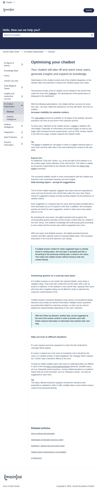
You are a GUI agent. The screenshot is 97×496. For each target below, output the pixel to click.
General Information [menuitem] (9, 143)
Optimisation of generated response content (47, 440)
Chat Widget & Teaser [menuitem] (10, 87)
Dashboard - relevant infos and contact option (48, 446)
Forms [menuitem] (6, 76)
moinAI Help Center (11, 52)
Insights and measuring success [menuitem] (9, 96)
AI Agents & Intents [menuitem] (9, 64)
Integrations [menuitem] (9, 132)
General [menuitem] (10, 112)
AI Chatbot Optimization (34, 52)
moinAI (89, 10)
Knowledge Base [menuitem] (11, 71)
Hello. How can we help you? (21, 30)
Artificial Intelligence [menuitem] (11, 118)
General (51, 52)
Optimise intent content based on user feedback (48, 452)
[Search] (92, 35)
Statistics (53, 93)
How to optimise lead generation (43, 434)
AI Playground (36, 458)
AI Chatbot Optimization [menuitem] (9, 105)
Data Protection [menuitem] (10, 137)
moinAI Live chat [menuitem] (11, 81)
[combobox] (46, 35)
